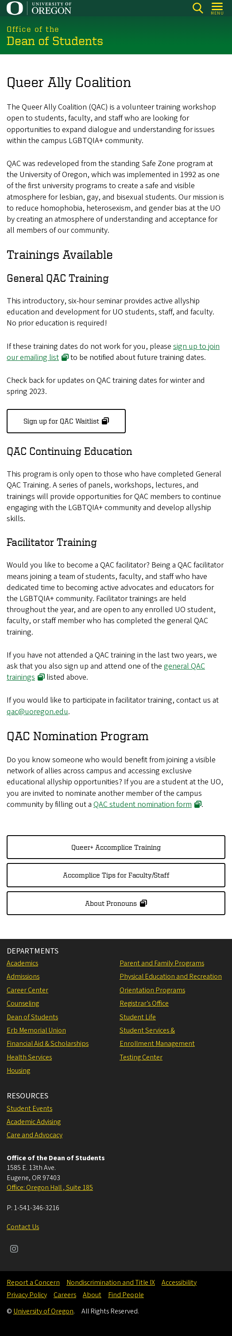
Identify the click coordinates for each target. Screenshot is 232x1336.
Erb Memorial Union (36, 1030)
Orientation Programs (152, 990)
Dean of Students (32, 1017)
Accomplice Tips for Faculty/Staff (116, 875)
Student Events (29, 1108)
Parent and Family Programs (162, 963)
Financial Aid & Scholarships (48, 1043)
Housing (18, 1070)
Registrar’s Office (144, 1003)
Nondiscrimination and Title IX (110, 1282)
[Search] (197, 8)
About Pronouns (111, 903)
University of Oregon (43, 1311)
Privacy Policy (27, 1295)
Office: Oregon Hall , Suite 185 (50, 1187)
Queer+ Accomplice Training (116, 847)
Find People (126, 1295)
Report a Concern (33, 1282)
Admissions (23, 976)
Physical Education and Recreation (171, 976)
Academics (22, 963)
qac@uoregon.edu (37, 711)
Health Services (29, 1057)
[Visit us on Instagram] (14, 1250)
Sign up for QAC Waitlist (61, 421)
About (92, 1295)
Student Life (138, 1017)
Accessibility (179, 1282)
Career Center (27, 990)
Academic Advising (34, 1122)
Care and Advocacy (34, 1135)
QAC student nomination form (142, 804)
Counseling (23, 1003)
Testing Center (141, 1057)
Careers (65, 1295)
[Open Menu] (217, 8)
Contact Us (23, 1227)
